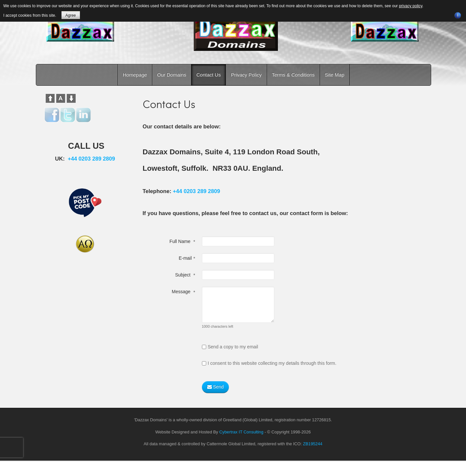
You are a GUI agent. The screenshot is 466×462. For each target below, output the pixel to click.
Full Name (182, 241)
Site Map (334, 74)
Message (183, 292)
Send (215, 387)
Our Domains (171, 74)
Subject (185, 275)
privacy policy (410, 6)
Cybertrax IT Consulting (241, 431)
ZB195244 (312, 443)
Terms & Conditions (293, 74)
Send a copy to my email (230, 346)
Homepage (135, 74)
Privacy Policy (246, 74)
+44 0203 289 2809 (196, 191)
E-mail (187, 258)
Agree (70, 15)
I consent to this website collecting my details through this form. (269, 363)
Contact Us (208, 74)
